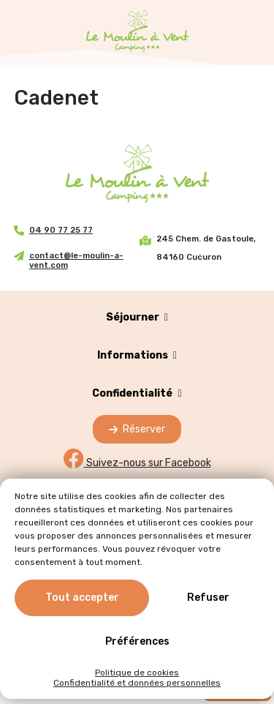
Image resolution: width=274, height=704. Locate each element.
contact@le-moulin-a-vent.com (76, 260)
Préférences (137, 641)
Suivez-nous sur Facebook (137, 463)
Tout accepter (82, 597)
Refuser (208, 597)
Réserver (137, 429)
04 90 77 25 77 (61, 230)
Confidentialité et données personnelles (137, 683)
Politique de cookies (137, 672)
